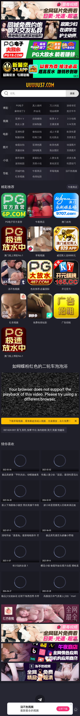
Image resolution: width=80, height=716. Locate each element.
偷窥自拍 (19, 144)
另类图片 (71, 150)
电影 (5, 134)
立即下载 (63, 708)
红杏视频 (19, 176)
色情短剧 (37, 176)
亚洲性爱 (19, 131)
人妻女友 (54, 157)
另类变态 (71, 137)
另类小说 (37, 163)
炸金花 (37, 111)
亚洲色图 (37, 144)
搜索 (72, 93)
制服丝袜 (19, 137)
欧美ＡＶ (54, 118)
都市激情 (19, 157)
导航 (5, 173)
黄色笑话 (54, 163)
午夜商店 (37, 170)
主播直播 (54, 124)
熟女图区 (54, 150)
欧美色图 (54, 144)
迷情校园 (19, 163)
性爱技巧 (71, 163)
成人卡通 (54, 131)
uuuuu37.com (40, 85)
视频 (5, 121)
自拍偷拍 (37, 118)
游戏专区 (71, 105)
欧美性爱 (71, 131)
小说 (5, 160)
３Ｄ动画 (71, 118)
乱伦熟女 (54, 137)
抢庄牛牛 (71, 111)
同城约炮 (19, 170)
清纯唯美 (37, 150)
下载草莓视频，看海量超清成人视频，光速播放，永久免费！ (43, 421)
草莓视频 (54, 170)
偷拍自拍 (37, 131)
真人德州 (37, 105)
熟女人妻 (19, 124)
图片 (5, 147)
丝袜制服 (37, 124)
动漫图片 (71, 144)
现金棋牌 (54, 111)
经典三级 (37, 137)
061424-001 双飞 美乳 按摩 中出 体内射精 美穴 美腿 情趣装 (33, 429)
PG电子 (20, 105)
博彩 (5, 108)
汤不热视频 (71, 170)
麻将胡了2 (20, 111)
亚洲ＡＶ (19, 118)
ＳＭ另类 (71, 124)
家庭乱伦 (37, 157)
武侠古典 (71, 157)
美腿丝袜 (19, 150)
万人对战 (54, 105)
